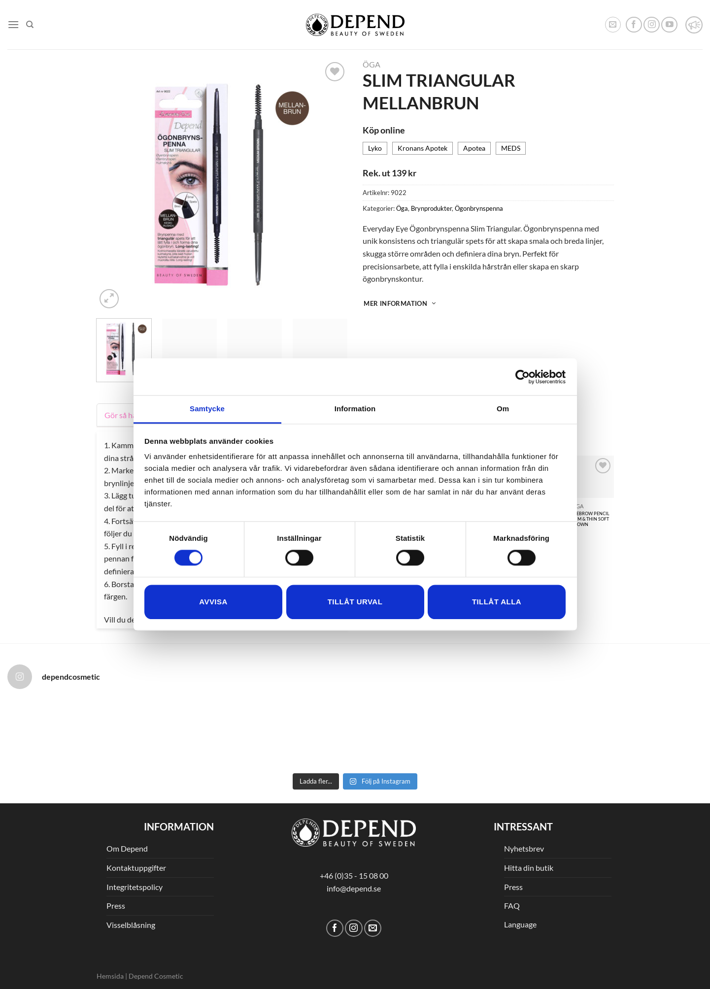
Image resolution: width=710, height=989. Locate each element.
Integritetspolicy (134, 886)
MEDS (510, 148)
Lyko (375, 148)
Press (115, 905)
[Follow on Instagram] (651, 25)
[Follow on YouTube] (669, 25)
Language (520, 924)
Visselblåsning (130, 924)
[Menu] (13, 24)
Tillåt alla (496, 601)
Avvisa (213, 601)
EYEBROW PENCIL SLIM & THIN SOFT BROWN (590, 519)
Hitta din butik (528, 867)
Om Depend (127, 848)
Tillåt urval (355, 601)
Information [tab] (355, 408)
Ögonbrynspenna (479, 208)
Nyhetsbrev (524, 848)
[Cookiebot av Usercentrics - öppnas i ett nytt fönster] (522, 376)
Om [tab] (503, 408)
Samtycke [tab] (207, 408)
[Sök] (30, 24)
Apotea (474, 148)
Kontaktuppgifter (136, 867)
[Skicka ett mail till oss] (372, 928)
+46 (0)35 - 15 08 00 (354, 875)
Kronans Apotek (422, 148)
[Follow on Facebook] (634, 25)
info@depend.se (354, 888)
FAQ (512, 905)
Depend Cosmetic (156, 976)
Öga (371, 64)
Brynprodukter (431, 208)
